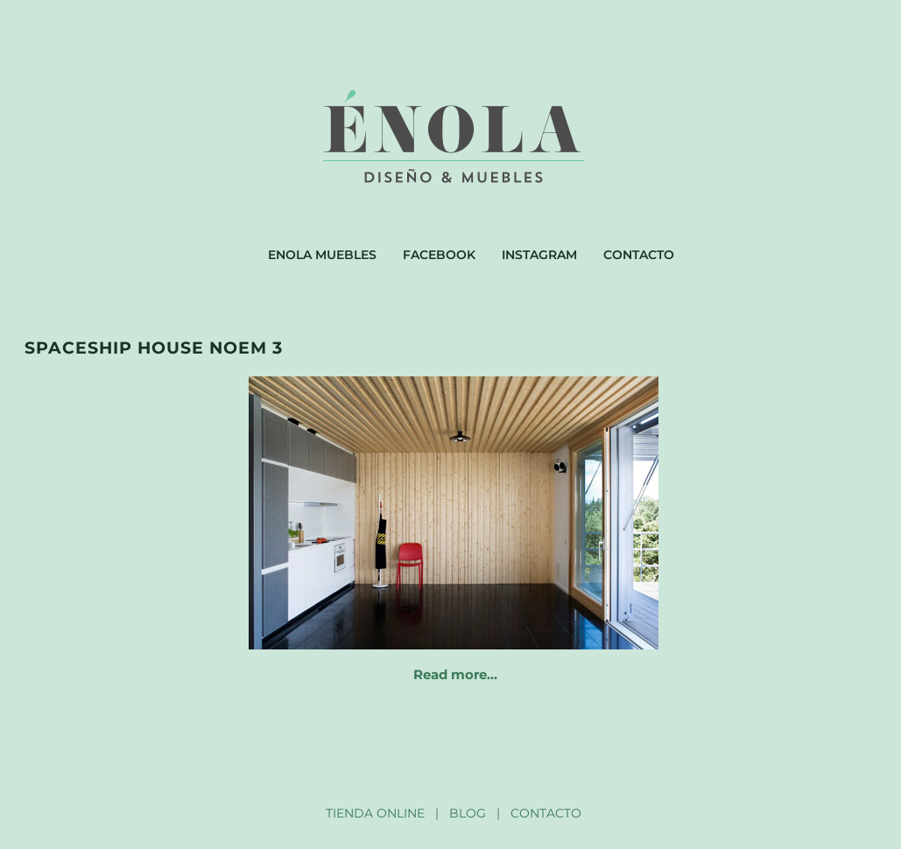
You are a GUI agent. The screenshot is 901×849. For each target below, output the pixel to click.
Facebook (439, 255)
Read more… (455, 674)
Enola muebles (322, 255)
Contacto (638, 255)
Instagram (539, 255)
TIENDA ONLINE (375, 813)
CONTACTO (545, 813)
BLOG (467, 813)
